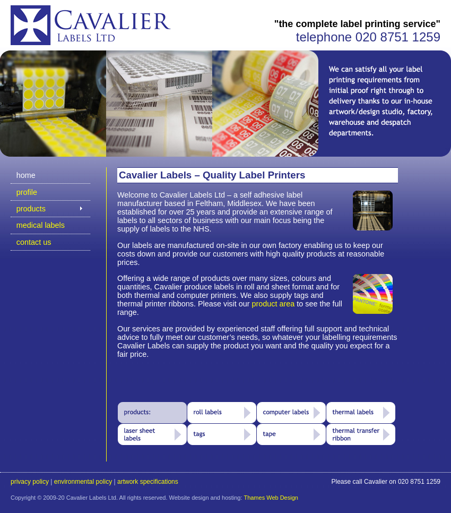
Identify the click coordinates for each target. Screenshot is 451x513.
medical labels (40, 225)
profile (26, 192)
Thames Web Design (271, 497)
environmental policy (83, 481)
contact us (33, 242)
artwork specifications (147, 481)
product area (273, 304)
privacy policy (30, 481)
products (31, 208)
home (26, 175)
